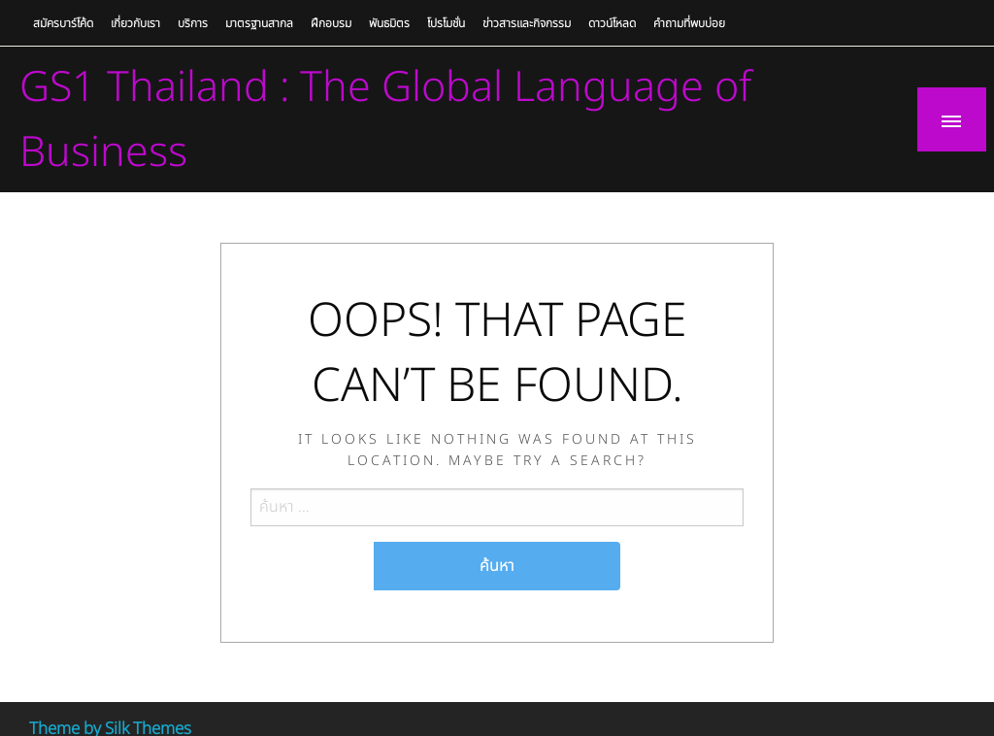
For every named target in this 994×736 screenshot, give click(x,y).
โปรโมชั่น (446, 23)
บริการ (193, 23)
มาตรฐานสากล (259, 23)
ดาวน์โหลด (612, 23)
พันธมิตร (389, 23)
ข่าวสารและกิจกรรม (526, 23)
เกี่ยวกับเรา (135, 23)
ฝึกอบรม (331, 23)
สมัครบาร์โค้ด (63, 23)
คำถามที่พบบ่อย (689, 23)
